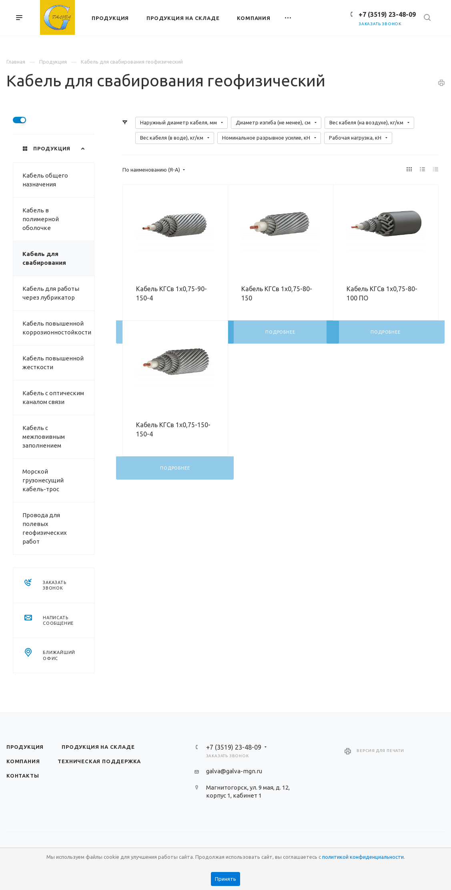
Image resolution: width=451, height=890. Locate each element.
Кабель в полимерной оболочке (40, 219)
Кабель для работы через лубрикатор (50, 293)
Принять (225, 879)
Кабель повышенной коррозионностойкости (56, 328)
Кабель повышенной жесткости (53, 362)
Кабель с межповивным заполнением (43, 436)
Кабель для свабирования (44, 258)
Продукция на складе (98, 747)
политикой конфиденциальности (363, 857)
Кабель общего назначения (45, 180)
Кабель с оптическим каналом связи (53, 397)
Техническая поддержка (99, 761)
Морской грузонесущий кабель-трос (43, 480)
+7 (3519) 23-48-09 (387, 14)
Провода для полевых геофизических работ (44, 528)
